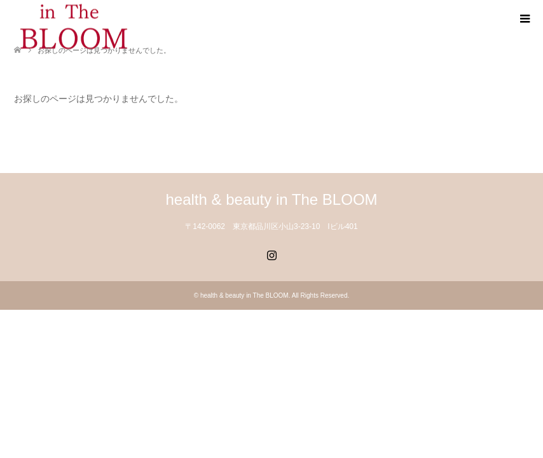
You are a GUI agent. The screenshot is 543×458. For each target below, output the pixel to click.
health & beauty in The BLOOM (271, 199)
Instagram (271, 254)
